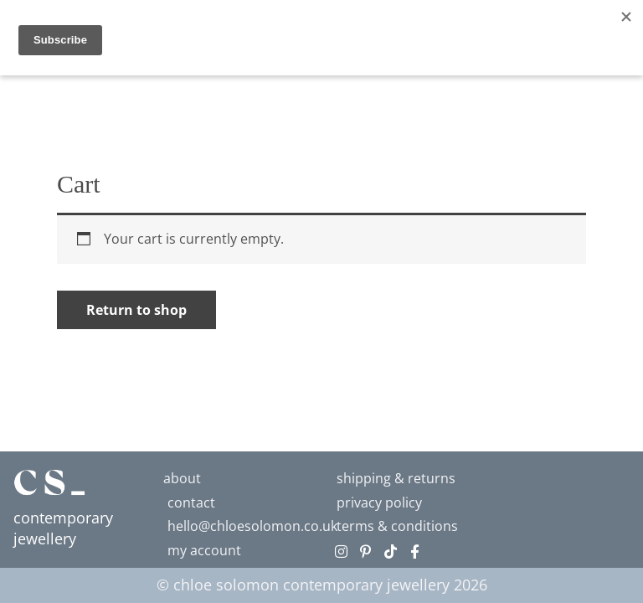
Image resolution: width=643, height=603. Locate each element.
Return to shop (136, 310)
